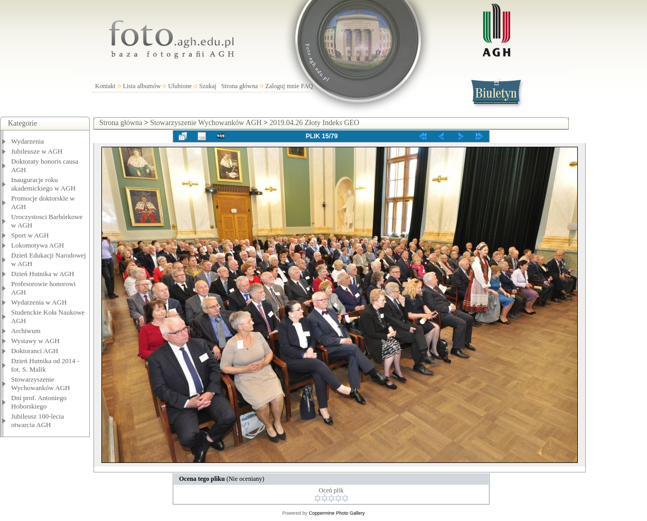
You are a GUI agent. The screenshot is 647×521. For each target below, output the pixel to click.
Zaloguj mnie (282, 86)
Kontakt (105, 86)
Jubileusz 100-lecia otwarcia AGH (37, 420)
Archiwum (26, 331)
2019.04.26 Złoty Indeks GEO (314, 123)
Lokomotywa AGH (37, 245)
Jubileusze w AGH (37, 151)
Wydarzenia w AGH (39, 302)
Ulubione (180, 86)
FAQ (307, 86)
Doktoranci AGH (34, 351)
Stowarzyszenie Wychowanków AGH (40, 383)
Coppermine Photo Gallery (336, 513)
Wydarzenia (27, 141)
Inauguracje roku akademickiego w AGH (43, 184)
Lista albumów (142, 86)
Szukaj (208, 86)
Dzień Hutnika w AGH (42, 274)
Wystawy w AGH (35, 341)
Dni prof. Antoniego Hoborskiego (39, 402)
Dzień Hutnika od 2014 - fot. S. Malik (45, 365)
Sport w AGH (30, 235)
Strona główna (239, 86)
